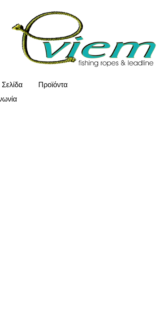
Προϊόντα (53, 84)
